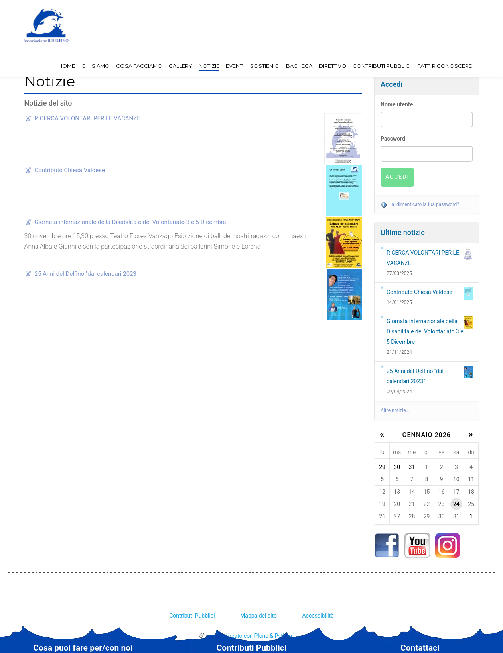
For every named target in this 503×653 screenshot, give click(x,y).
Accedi (391, 84)
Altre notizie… (395, 410)
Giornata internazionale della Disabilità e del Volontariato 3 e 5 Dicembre (130, 222)
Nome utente (397, 104)
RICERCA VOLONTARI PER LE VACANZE (87, 118)
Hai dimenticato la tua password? (420, 204)
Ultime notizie (403, 232)
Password (393, 138)
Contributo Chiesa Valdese (70, 170)
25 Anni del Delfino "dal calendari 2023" (86, 273)
